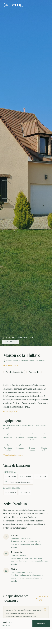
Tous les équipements (14, 455)
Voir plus (14, 547)
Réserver (41, 623)
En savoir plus (10, 411)
